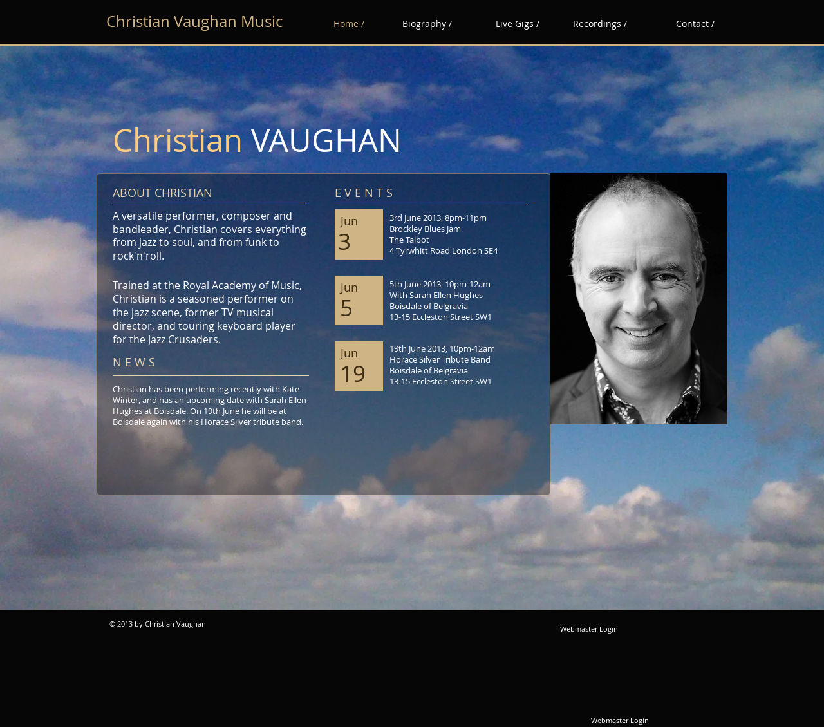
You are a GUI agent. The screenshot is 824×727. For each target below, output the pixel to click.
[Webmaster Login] (589, 629)
